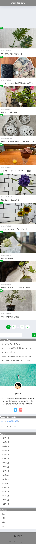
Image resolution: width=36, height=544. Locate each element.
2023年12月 (6, 475)
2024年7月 (5, 446)
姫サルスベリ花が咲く (9, 352)
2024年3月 (5, 463)
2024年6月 (5, 450)
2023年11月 (6, 479)
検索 (34, 335)
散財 (3, 518)
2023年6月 (5, 500)
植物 (3, 522)
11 (22, 327)
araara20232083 (12, 421)
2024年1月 (5, 471)
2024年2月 (5, 467)
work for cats (18, 3)
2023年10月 (6, 483)
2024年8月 (5, 442)
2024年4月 (5, 459)
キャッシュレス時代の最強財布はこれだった (17, 348)
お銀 (2, 421)
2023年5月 (5, 504)
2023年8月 (5, 492)
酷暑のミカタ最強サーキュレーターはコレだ (17, 356)
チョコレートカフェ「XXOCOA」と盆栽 (16, 360)
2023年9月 (5, 487)
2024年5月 (5, 454)
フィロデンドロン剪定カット (12, 344)
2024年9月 (5, 438)
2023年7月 (5, 496)
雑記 (3, 526)
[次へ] (27, 327)
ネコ (3, 514)
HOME (18, 536)
